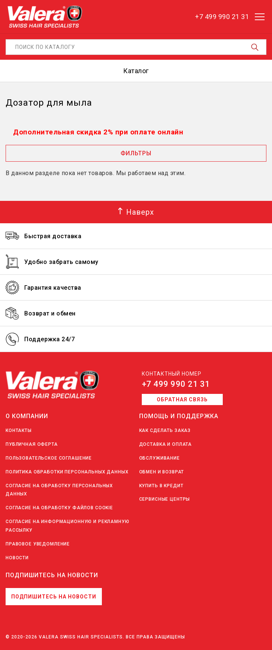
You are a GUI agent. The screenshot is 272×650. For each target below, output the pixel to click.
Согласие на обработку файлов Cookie (59, 507)
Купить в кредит (161, 485)
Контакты (19, 430)
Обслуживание (159, 458)
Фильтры (136, 153)
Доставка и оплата (165, 444)
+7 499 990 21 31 (176, 384)
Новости (17, 557)
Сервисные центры (164, 499)
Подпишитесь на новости (53, 597)
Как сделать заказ (165, 430)
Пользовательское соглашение (49, 458)
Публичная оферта (32, 444)
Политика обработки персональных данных (67, 472)
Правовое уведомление (38, 544)
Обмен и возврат (161, 472)
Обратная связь (182, 399)
